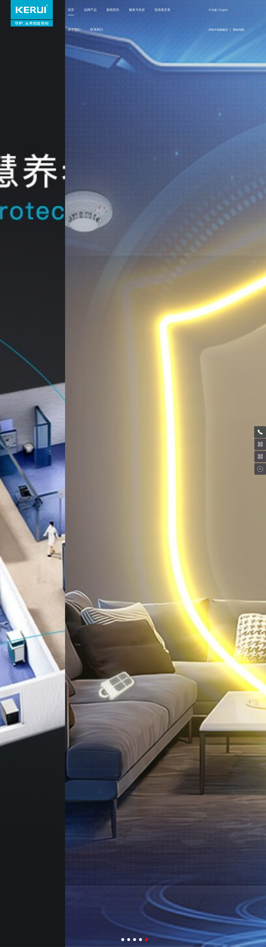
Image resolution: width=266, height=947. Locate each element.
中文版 (213, 9)
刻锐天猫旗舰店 (218, 29)
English (223, 9)
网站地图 (238, 29)
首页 (71, 9)
